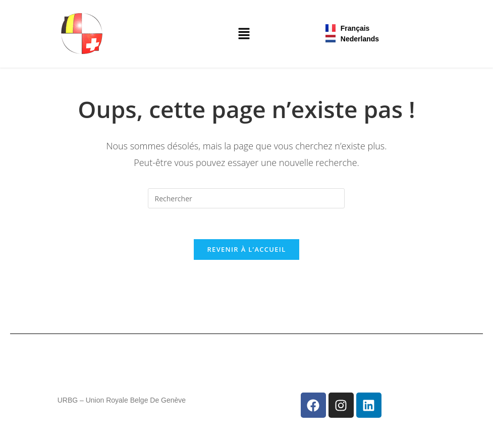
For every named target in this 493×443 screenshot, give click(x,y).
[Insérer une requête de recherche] (246, 198)
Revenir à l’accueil (246, 249)
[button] (244, 33)
